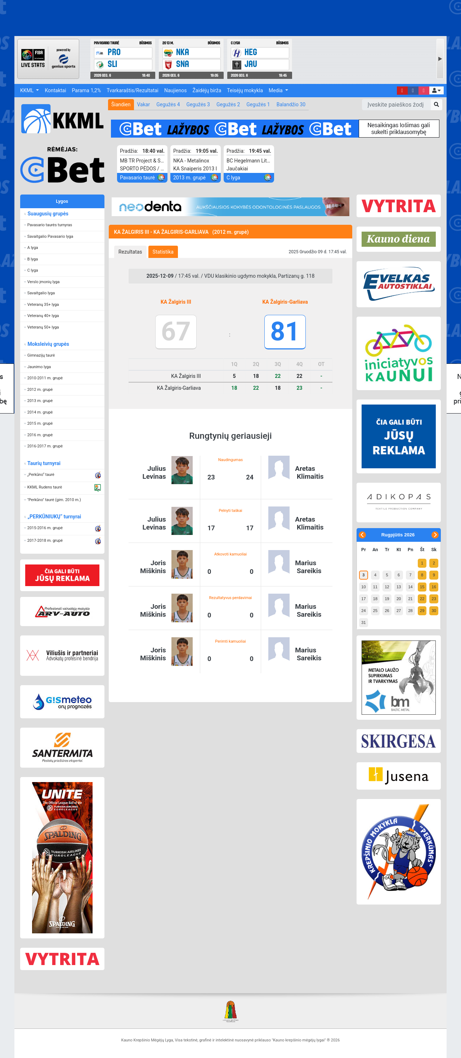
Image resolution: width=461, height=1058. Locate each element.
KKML (27, 90)
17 (363, 599)
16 (434, 587)
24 (363, 610)
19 (387, 599)
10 (363, 587)
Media (276, 90)
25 (375, 610)
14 (410, 587)
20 (399, 599)
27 (399, 610)
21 (410, 599)
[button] (436, 90)
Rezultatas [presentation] (130, 252)
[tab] (130, 252)
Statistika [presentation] (163, 252)
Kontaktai (55, 90)
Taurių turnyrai (44, 463)
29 (422, 610)
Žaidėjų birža (206, 90)
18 (375, 599)
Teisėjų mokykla (245, 90)
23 (434, 599)
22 (422, 599)
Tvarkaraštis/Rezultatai (132, 90)
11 (375, 587)
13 (399, 587)
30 (434, 610)
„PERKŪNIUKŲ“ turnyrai (54, 516)
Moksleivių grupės (48, 344)
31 (363, 622)
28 (410, 610)
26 (387, 610)
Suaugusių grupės (48, 213)
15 (422, 587)
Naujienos (175, 90)
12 (387, 587)
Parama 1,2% (86, 90)
